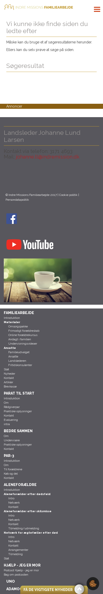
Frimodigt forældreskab (23, 330)
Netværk (14, 502)
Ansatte (13, 356)
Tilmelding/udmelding (23, 528)
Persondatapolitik (17, 199)
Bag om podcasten (16, 574)
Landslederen (17, 361)
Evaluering (11, 420)
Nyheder (9, 373)
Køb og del (11, 473)
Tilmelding (15, 554)
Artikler (8, 382)
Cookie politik (68, 195)
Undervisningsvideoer (22, 343)
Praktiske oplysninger (18, 411)
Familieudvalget (19, 352)
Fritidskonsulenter (20, 365)
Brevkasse (10, 386)
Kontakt (9, 378)
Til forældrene (13, 469)
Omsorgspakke (18, 326)
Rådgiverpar (12, 407)
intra (7, 424)
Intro (11, 498)
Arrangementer (18, 550)
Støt (6, 369)
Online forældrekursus (22, 335)
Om (6, 402)
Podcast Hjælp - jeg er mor (21, 570)
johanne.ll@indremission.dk (47, 157)
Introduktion (12, 318)
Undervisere (12, 440)
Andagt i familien (19, 339)
